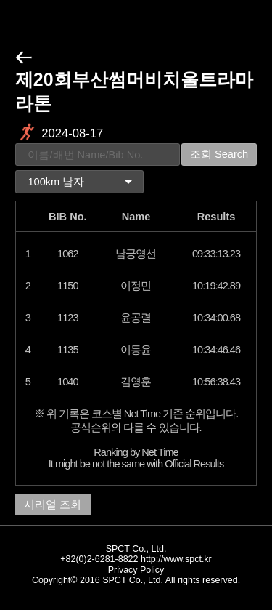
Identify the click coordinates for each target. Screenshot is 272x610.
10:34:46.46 (216, 350)
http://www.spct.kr (176, 559)
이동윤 (135, 350)
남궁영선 (135, 254)
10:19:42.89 (216, 286)
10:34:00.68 (216, 318)
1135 (67, 350)
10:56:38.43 (216, 382)
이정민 (135, 286)
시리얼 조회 (52, 504)
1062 (67, 254)
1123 (67, 318)
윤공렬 (135, 318)
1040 (67, 382)
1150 (67, 286)
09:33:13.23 (216, 254)
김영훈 (135, 382)
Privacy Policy (136, 570)
